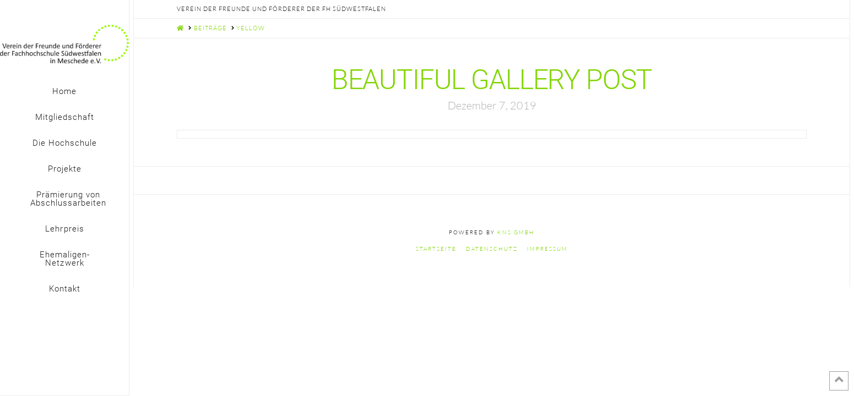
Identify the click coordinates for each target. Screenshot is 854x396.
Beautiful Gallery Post (491, 79)
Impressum (547, 248)
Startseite (436, 248)
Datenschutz (492, 248)
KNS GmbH (516, 232)
